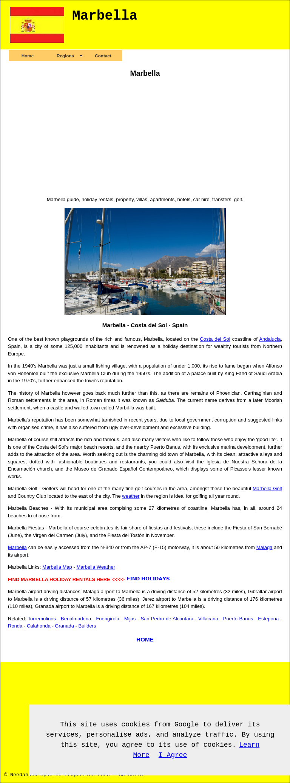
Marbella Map (57, 567)
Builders (87, 626)
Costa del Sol (215, 339)
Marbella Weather (95, 567)
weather (130, 496)
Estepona (268, 618)
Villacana (208, 618)
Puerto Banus (238, 618)
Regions (65, 55)
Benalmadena (76, 618)
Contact (103, 55)
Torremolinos (42, 618)
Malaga (264, 547)
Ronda (15, 626)
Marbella (17, 547)
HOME (145, 639)
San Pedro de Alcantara (166, 618)
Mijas (130, 618)
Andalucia (270, 339)
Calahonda (39, 626)
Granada (64, 626)
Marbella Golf (267, 488)
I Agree (173, 755)
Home (28, 55)
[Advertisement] (145, 138)
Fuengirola (107, 618)
